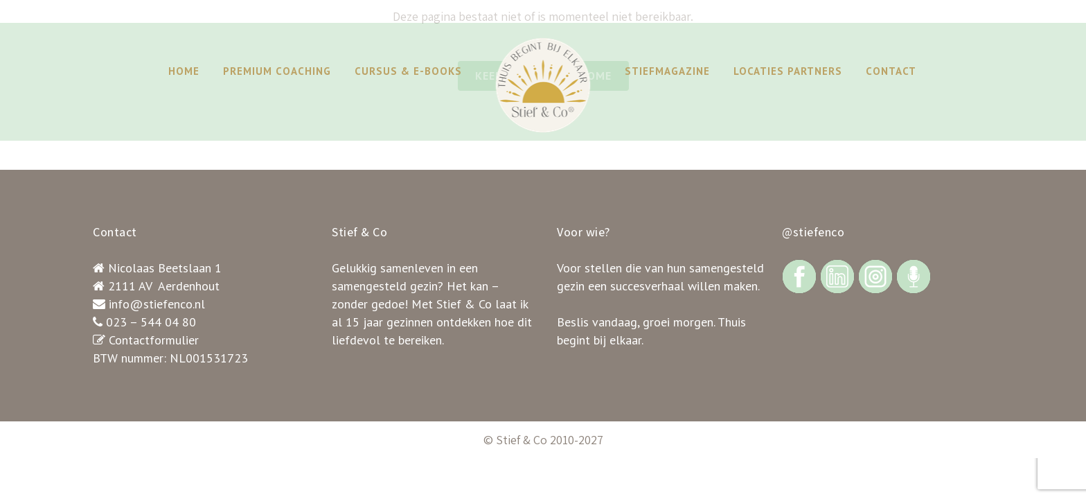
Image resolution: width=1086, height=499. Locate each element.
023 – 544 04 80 (151, 322)
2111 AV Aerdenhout (164, 286)
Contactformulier (154, 340)
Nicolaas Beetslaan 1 (165, 268)
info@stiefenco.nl (157, 304)
